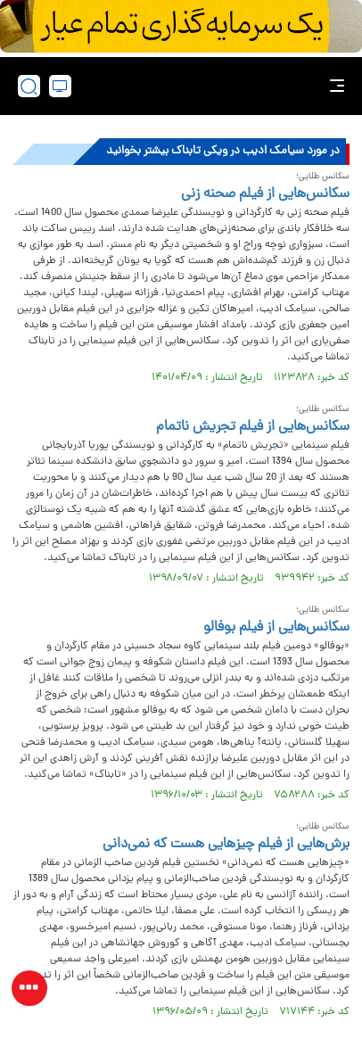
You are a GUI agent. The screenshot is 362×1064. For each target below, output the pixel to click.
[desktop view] (60, 86)
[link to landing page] (186, 86)
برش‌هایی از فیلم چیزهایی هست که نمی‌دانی (226, 844)
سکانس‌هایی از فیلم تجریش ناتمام (253, 427)
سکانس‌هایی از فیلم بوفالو (276, 628)
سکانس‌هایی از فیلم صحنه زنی (265, 194)
